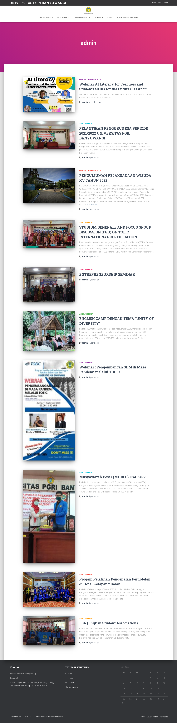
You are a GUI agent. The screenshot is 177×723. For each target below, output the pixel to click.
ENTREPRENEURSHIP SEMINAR (107, 274)
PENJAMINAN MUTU (81, 17)
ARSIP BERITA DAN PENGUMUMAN (49, 716)
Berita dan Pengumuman (90, 80)
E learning (69, 678)
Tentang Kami (163, 3)
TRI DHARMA (63, 17)
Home (153, 3)
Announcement (86, 124)
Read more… (92, 205)
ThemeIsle (163, 717)
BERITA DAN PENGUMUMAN (127, 17)
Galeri (28, 716)
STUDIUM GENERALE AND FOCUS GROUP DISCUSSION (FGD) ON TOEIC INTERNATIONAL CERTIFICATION (115, 232)
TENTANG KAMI (46, 17)
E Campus (69, 674)
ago (95, 102)
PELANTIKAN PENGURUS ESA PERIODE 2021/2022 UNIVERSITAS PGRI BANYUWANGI (113, 133)
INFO (109, 17)
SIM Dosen (69, 683)
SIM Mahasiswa (72, 687)
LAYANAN (98, 17)
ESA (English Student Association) (108, 623)
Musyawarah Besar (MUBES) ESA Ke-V (112, 477)
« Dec (122, 703)
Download (16, 716)
